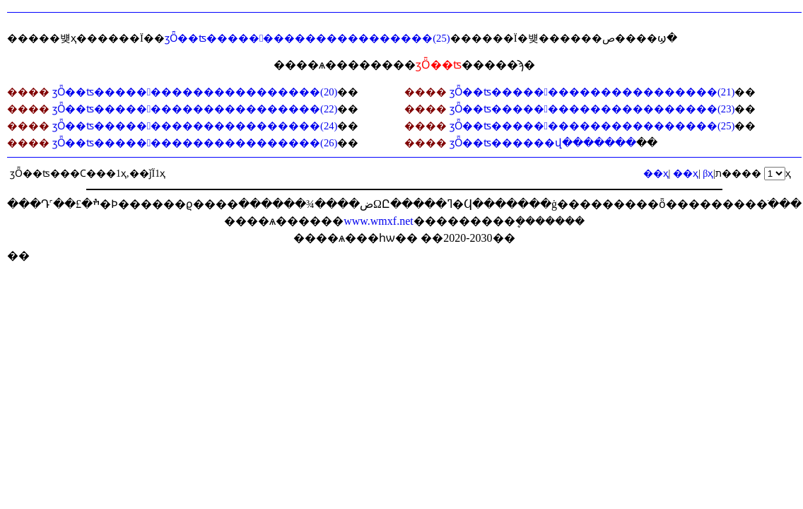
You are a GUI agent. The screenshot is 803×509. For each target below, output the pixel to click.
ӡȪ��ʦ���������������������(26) (195, 142)
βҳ (708, 173)
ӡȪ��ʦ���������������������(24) (195, 125)
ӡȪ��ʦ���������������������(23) (592, 109)
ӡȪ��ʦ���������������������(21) (592, 92)
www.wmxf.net (379, 221)
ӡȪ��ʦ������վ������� (543, 142)
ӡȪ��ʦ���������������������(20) (195, 92)
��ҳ (685, 173)
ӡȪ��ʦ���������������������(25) (307, 38)
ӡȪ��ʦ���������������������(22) (195, 109)
